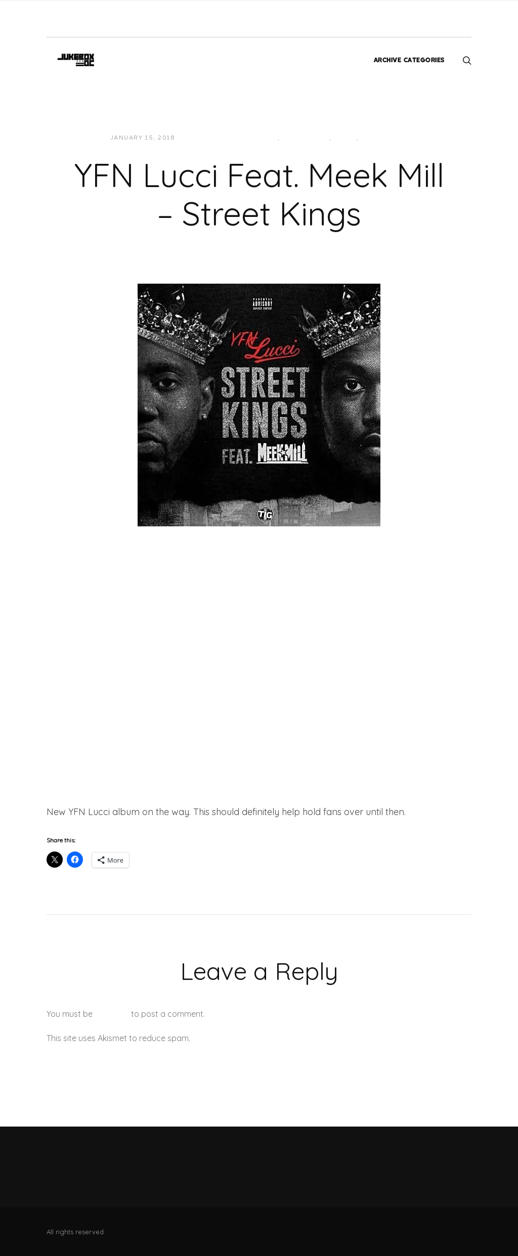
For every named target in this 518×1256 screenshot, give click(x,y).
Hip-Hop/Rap (305, 137)
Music (344, 137)
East (269, 137)
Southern (380, 137)
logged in (112, 1014)
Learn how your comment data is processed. (276, 1038)
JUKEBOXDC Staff (217, 137)
